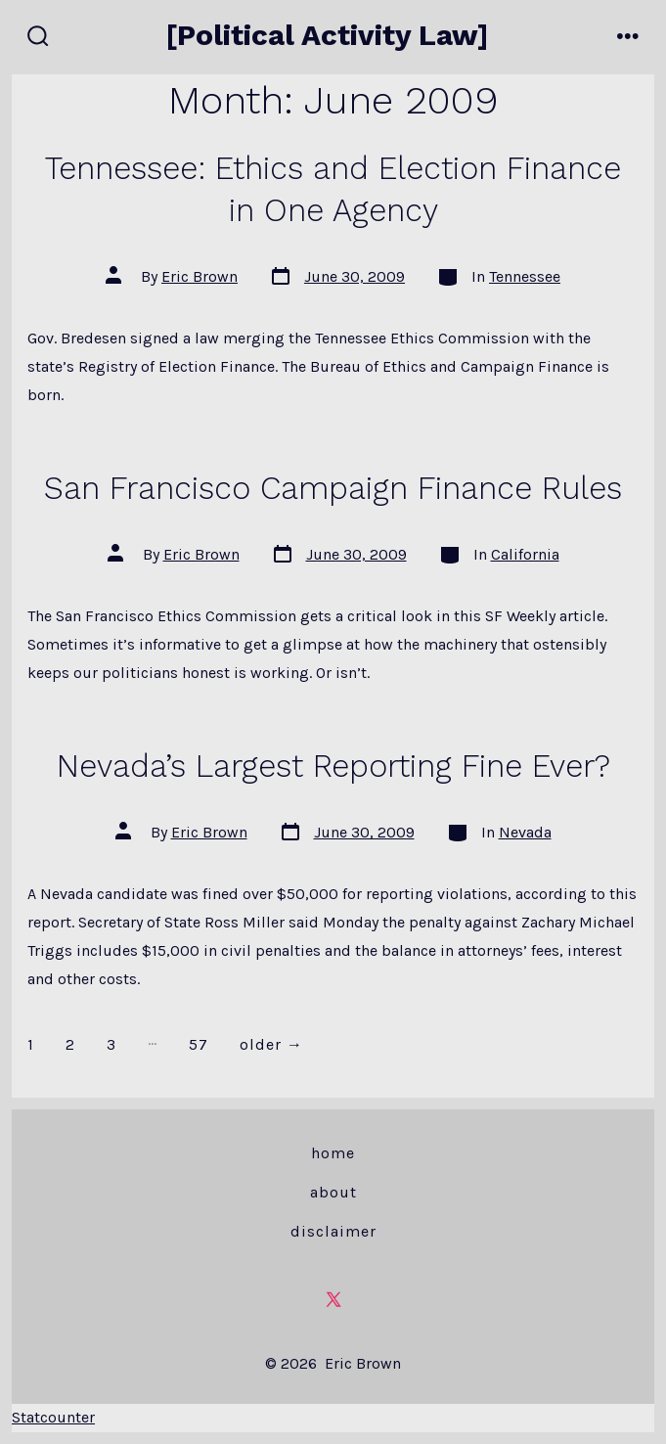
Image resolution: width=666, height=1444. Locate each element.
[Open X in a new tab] (333, 1299)
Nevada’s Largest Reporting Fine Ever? (333, 766)
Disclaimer (333, 1231)
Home (333, 1153)
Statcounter (53, 1417)
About (333, 1192)
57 (198, 1044)
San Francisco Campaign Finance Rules (333, 488)
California (525, 554)
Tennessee (524, 276)
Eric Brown (199, 276)
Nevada (525, 832)
